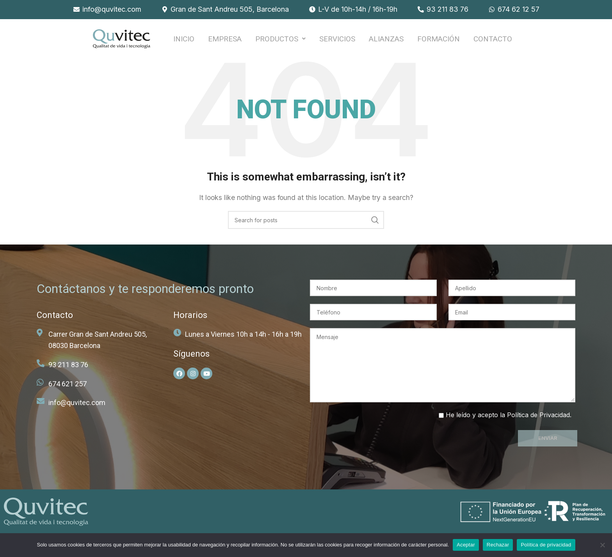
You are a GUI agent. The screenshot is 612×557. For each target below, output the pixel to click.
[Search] (306, 223)
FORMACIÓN (438, 40)
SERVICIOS (337, 40)
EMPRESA (225, 40)
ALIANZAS (386, 40)
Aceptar (466, 545)
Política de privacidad (546, 545)
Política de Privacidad (538, 418)
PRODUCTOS (280, 40)
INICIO (183, 40)
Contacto (492, 40)
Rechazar (498, 545)
